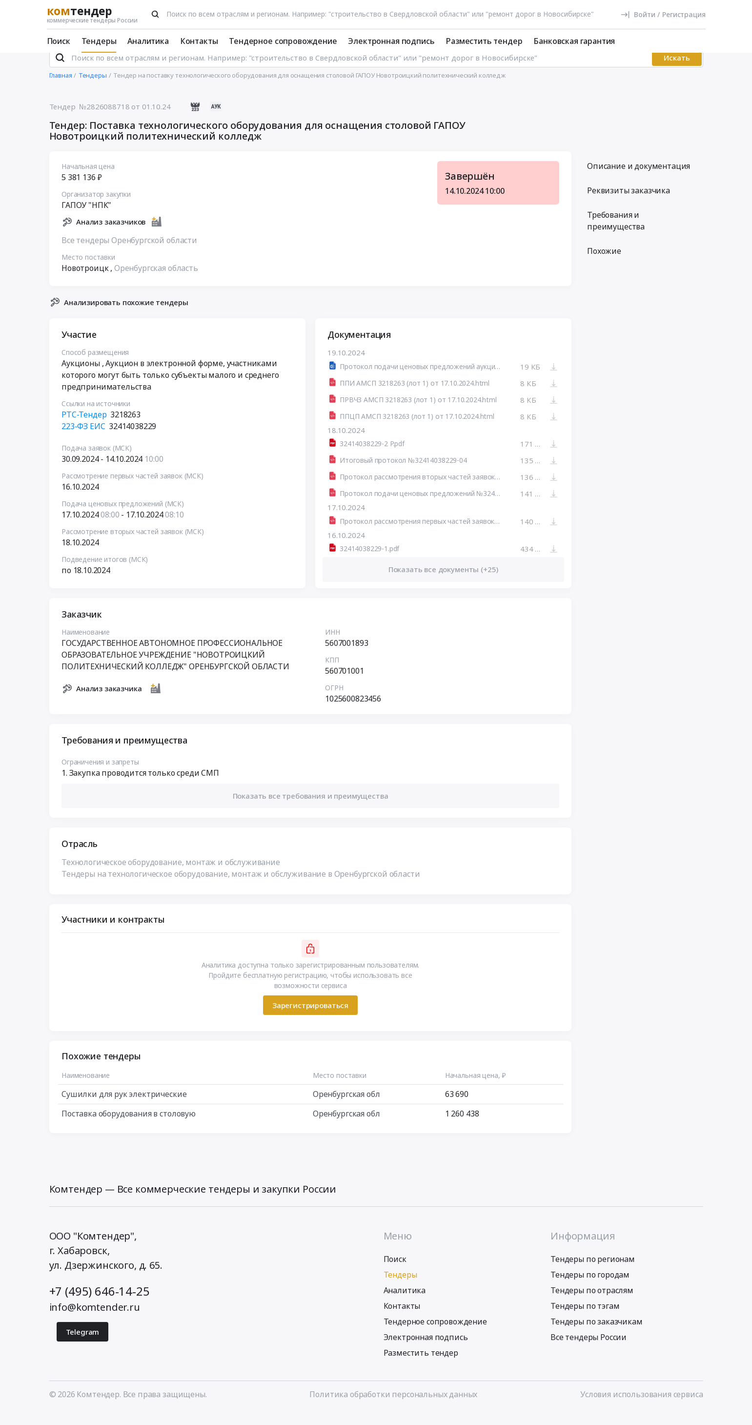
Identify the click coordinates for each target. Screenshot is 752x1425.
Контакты (199, 41)
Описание (638, 179)
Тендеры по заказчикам (596, 1334)
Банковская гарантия (574, 41)
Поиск (58, 41)
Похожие (604, 264)
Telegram (83, 1344)
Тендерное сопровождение (283, 41)
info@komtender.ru (94, 1319)
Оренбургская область (156, 280)
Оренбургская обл (345, 1107)
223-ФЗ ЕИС (83, 439)
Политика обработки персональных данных (393, 1407)
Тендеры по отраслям (591, 1303)
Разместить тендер (484, 41)
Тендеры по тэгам (584, 1318)
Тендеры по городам (590, 1287)
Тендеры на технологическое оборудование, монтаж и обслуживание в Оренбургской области (240, 887)
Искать (677, 71)
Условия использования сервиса (641, 1407)
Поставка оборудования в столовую (128, 1126)
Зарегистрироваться (310, 1018)
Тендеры (99, 41)
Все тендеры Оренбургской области (129, 253)
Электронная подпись (391, 41)
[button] (310, 808)
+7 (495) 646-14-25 (99, 1304)
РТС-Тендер (83, 427)
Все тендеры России (588, 1349)
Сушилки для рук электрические (123, 1107)
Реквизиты (628, 203)
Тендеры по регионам (592, 1271)
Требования (616, 234)
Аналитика (148, 41)
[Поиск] (155, 14)
